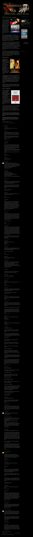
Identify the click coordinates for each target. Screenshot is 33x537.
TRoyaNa (5, 199)
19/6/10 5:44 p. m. (7, 483)
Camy (5, 131)
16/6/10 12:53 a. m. (7, 190)
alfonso (5, 269)
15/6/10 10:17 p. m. (7, 178)
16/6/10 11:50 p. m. (7, 313)
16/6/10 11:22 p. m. (7, 299)
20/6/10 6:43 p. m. (7, 488)
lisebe (5, 180)
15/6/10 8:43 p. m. (7, 129)
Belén (5, 192)
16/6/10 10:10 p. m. (7, 293)
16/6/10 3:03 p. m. (7, 254)
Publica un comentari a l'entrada (6, 531)
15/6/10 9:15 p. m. (7, 155)
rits (4, 295)
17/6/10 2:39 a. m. (7, 319)
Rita (4, 315)
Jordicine (5, 429)
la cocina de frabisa (6, 451)
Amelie (5, 212)
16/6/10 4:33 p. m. (7, 258)
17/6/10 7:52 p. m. (7, 449)
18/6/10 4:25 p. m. (7, 464)
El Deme (5, 260)
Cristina (5, 301)
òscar (5, 287)
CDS (4, 321)
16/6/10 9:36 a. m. (7, 210)
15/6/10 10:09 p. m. (7, 168)
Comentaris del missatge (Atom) (10, 534)
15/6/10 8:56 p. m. (7, 139)
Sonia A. (5, 141)
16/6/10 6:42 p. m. (7, 267)
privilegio (8, 24)
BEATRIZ (5, 466)
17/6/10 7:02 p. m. (7, 427)
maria (5, 157)
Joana (5, 170)
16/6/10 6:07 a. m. (7, 197)
